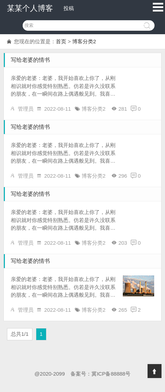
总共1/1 (20, 334)
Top (155, 371)
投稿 (68, 8)
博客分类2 (84, 41)
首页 (61, 41)
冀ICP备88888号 (110, 374)
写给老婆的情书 (30, 60)
